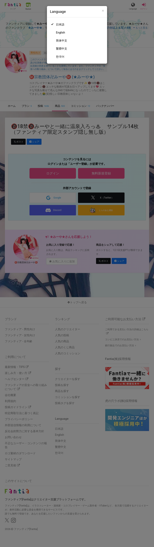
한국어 (60, 56)
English (60, 32)
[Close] (103, 11)
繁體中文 (61, 48)
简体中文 (61, 40)
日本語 (60, 24)
